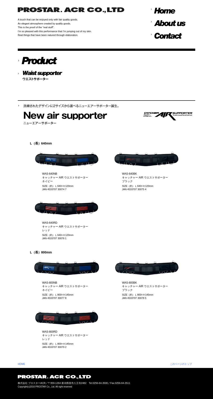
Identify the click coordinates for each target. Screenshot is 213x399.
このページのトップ (181, 364)
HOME (21, 364)
